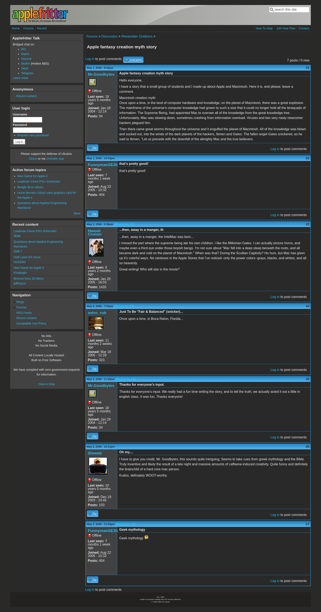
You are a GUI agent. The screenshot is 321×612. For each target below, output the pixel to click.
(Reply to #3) (124, 306)
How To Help (264, 28)
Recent (42, 28)
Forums (28, 28)
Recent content (26, 96)
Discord (26, 58)
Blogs (20, 302)
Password (21, 124)
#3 (308, 224)
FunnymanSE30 (103, 165)
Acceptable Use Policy (31, 323)
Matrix (25, 54)
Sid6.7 (18, 251)
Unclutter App (55, 158)
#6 (308, 446)
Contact (304, 28)
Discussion (109, 36)
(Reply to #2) (124, 224)
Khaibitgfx (20, 272)
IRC (23, 49)
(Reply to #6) (126, 524)
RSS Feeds (24, 312)
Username (21, 114)
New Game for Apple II (32, 176)
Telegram (27, 73)
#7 (308, 524)
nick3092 (20, 262)
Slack (25, 68)
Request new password (33, 135)
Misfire (25, 63)
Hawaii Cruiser (95, 232)
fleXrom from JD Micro (29, 278)
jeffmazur (20, 283)
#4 (308, 306)
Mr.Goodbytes (101, 74)
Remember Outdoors (136, 36)
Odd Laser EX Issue (27, 257)
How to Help (47, 384)
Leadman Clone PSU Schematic (38, 181)
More (77, 213)
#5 (308, 379)
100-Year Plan (285, 28)
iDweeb (95, 453)
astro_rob (97, 312)
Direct (33, 158)
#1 (308, 68)
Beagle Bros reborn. (30, 187)
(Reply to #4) (126, 379)
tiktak (17, 236)
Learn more (20, 78)
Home (16, 28)
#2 (308, 158)
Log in (90, 59)
